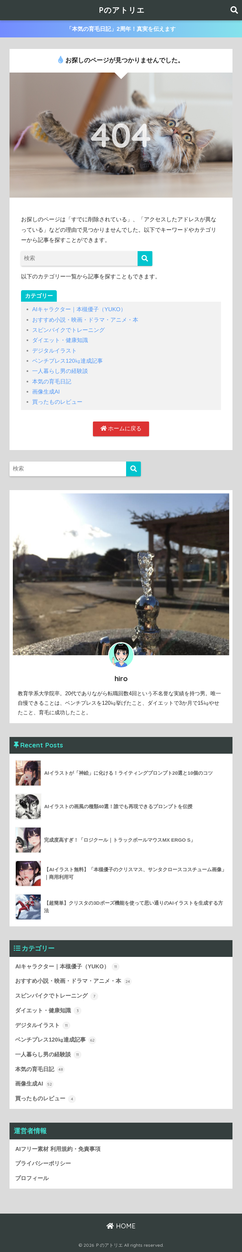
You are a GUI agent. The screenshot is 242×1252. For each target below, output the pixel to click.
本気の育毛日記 (51, 381)
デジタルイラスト (54, 351)
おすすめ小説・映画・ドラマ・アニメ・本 (85, 320)
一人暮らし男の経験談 (60, 371)
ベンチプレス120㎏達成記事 (67, 361)
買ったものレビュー (57, 402)
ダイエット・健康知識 (60, 340)
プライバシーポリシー (43, 1163)
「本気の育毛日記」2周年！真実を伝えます (121, 29)
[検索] (145, 258)
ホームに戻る (121, 428)
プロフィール (32, 1178)
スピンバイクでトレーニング (68, 330)
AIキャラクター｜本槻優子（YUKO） (79, 309)
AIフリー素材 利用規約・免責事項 (57, 1149)
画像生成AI (46, 392)
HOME (121, 1226)
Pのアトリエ (122, 10)
